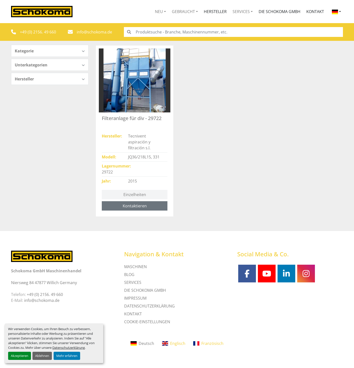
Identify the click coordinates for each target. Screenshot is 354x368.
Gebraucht (183, 11)
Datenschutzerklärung (68, 347)
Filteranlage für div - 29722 (132, 118)
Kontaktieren (135, 206)
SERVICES (132, 282)
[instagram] (306, 273)
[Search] (233, 32)
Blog (129, 274)
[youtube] (267, 273)
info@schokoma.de (94, 32)
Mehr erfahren (66, 355)
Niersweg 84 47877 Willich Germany (44, 282)
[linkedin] (286, 273)
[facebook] (247, 273)
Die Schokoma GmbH (279, 11)
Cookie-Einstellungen (147, 321)
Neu (159, 11)
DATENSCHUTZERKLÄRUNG (149, 306)
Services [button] (241, 11)
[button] (160, 12)
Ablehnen (42, 355)
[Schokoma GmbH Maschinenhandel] (42, 256)
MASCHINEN (135, 266)
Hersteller (215, 11)
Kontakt (315, 11)
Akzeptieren (19, 355)
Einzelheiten (134, 194)
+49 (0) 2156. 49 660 (38, 32)
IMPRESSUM (135, 298)
